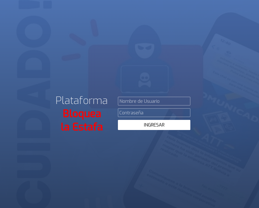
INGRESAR (154, 125)
